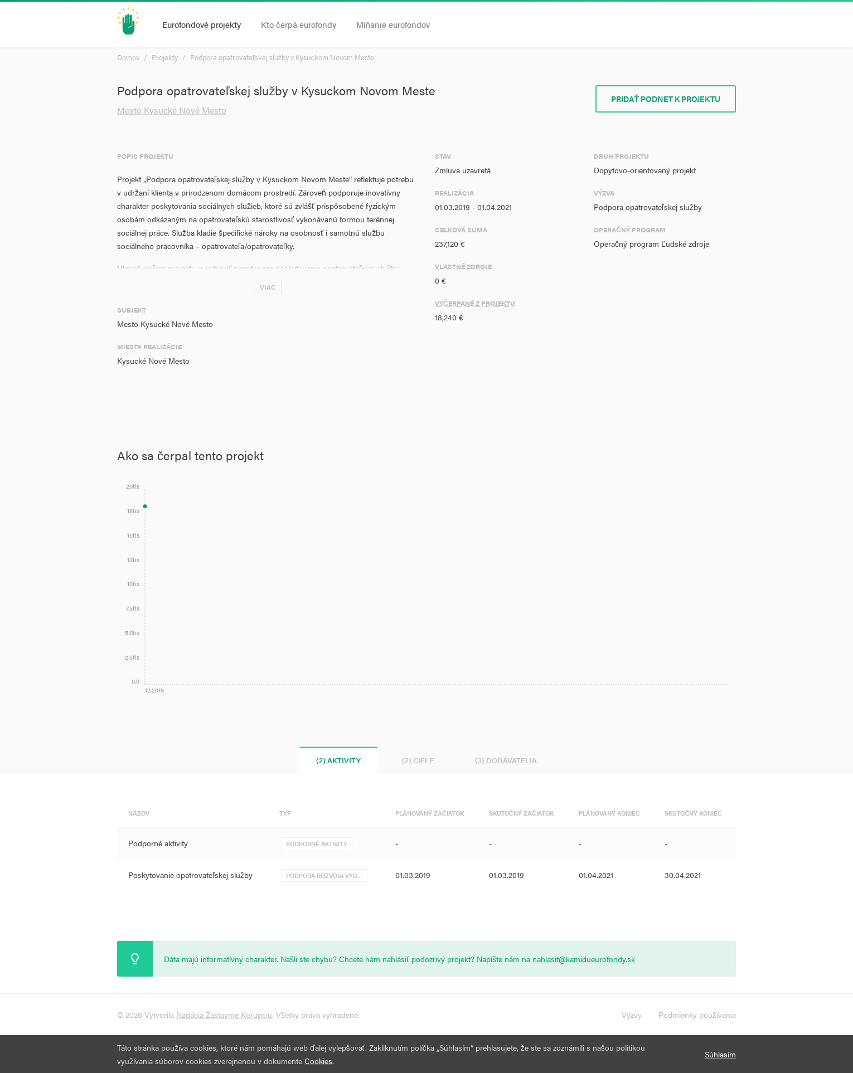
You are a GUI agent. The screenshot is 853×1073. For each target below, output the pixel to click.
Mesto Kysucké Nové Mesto (171, 110)
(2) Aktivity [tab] (338, 760)
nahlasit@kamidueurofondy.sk (583, 958)
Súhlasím (720, 1054)
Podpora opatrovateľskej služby (648, 206)
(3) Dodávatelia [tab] (506, 760)
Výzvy (632, 1014)
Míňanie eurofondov (393, 24)
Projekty (165, 57)
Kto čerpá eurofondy (298, 24)
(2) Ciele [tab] (418, 760)
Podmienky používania (697, 1014)
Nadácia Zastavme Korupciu (224, 1014)
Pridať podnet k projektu (665, 98)
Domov (128, 57)
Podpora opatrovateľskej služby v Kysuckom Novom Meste (282, 57)
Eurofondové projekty (201, 24)
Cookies (318, 1060)
